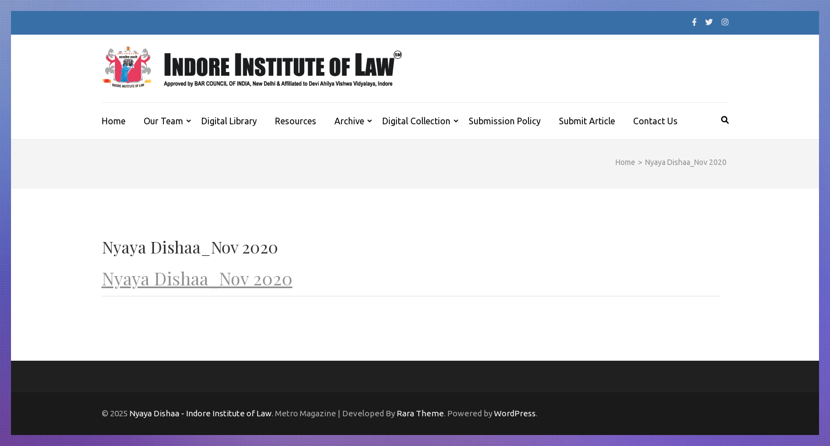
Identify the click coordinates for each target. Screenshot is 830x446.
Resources (295, 121)
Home (113, 121)
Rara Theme (420, 413)
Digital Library (229, 121)
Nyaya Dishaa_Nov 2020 (197, 278)
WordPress (515, 413)
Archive (349, 121)
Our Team (163, 121)
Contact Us (655, 121)
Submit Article (587, 121)
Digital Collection (416, 121)
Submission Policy (505, 121)
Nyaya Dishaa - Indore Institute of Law (200, 413)
